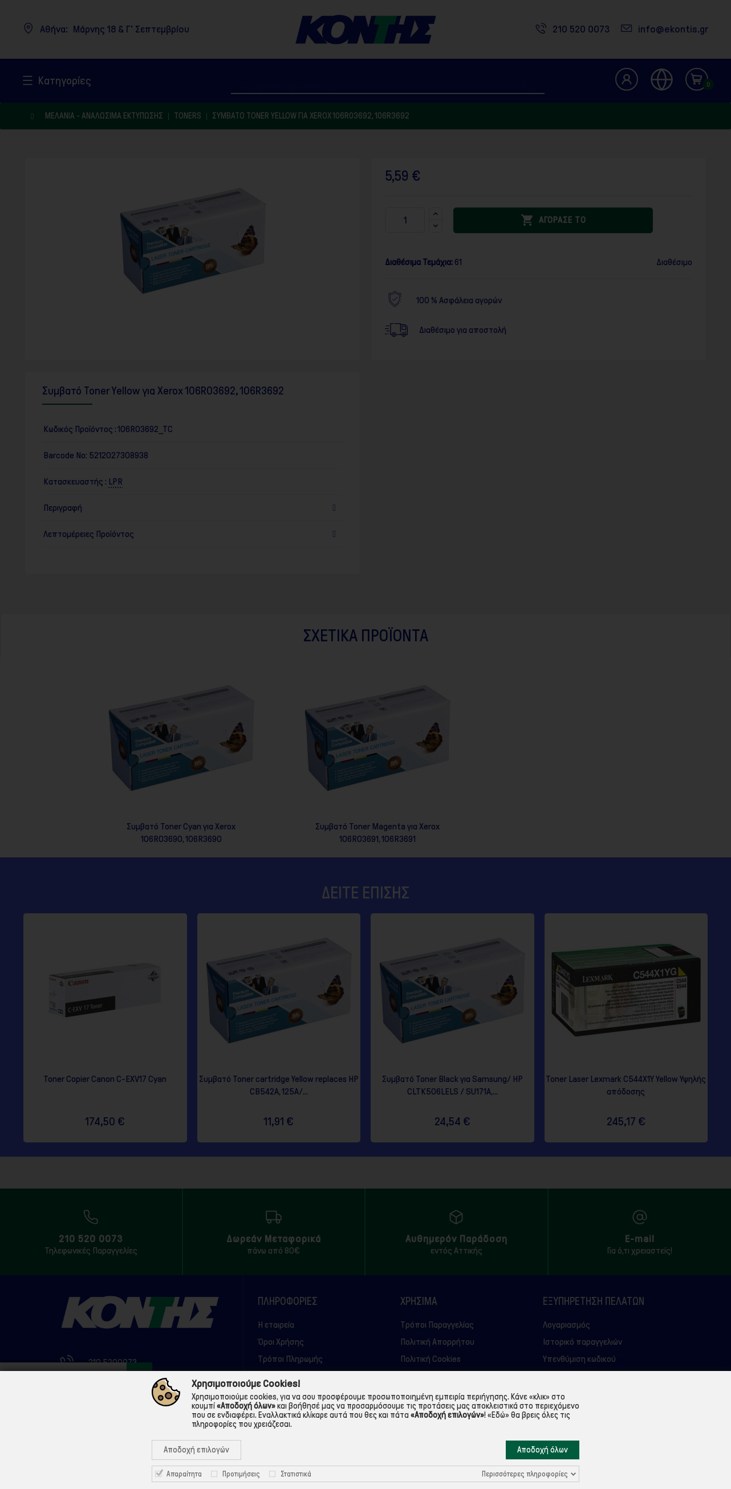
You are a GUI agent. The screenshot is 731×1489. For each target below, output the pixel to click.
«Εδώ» (498, 1414)
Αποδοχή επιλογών (196, 1449)
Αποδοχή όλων (542, 1449)
